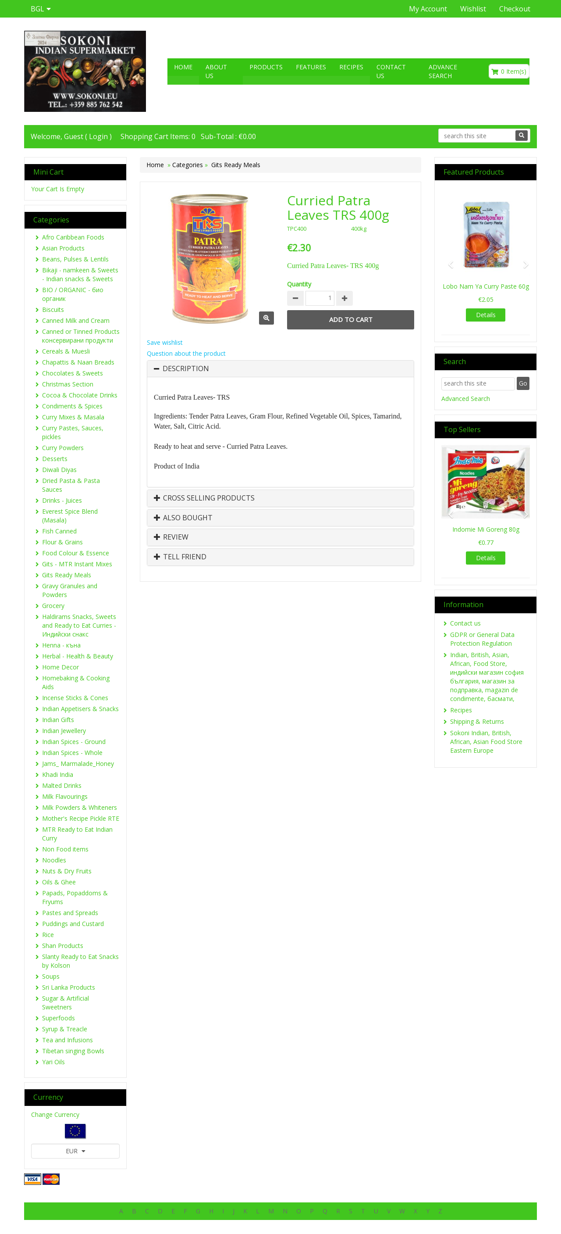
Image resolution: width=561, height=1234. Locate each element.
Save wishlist (165, 342)
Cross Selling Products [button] (204, 498)
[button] (447, 260)
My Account (428, 9)
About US (216, 71)
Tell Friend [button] (180, 557)
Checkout (514, 9)
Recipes (351, 67)
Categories (188, 165)
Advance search (443, 71)
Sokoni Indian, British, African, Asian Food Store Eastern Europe (486, 742)
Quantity (299, 284)
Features (311, 67)
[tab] (280, 369)
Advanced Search (465, 398)
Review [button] (171, 537)
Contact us (391, 71)
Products (266, 67)
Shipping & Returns (477, 721)
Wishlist (473, 9)
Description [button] (186, 369)
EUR (75, 1151)
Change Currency (55, 1114)
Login (98, 136)
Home (183, 67)
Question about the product (186, 353)
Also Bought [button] (183, 518)
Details (486, 315)
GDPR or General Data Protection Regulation (482, 638)
